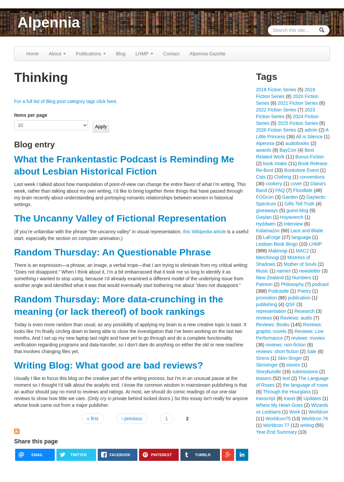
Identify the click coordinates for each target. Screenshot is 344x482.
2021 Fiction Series (298, 103)
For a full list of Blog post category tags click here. (66, 101)
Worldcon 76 (315, 418)
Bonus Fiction (309, 156)
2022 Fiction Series (276, 109)
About (57, 53)
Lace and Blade (307, 230)
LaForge (272, 237)
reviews (264, 318)
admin (311, 130)
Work (294, 412)
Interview (293, 224)
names (283, 271)
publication (299, 297)
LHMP (144, 53)
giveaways (267, 210)
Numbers (301, 277)
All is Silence (309, 136)
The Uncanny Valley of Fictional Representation (120, 218)
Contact (171, 53)
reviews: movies (308, 338)
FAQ (280, 190)
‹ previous (132, 418)
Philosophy (292, 284)
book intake (275, 163)
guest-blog (297, 210)
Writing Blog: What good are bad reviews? (108, 365)
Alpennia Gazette (207, 53)
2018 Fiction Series (276, 89)
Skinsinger (267, 365)
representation (271, 311)
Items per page (30, 115)
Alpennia (48, 22)
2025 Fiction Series (298, 123)
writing (307, 425)
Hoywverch (291, 217)
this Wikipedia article (204, 231)
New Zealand (270, 277)
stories (293, 365)
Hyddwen (265, 224)
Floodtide (303, 190)
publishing (266, 304)
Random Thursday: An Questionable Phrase (112, 252)
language (301, 237)
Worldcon (318, 412)
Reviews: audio (296, 318)
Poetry (304, 291)
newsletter (309, 271)
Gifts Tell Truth (299, 203)
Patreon (264, 284)
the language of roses (305, 385)
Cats (261, 177)
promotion (266, 297)
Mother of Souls (300, 264)
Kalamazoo (268, 230)
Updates (312, 398)
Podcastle (278, 291)
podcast (320, 284)
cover (296, 183)
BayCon (288, 150)
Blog (120, 53)
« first (92, 418)
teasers (263, 378)
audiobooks (297, 143)
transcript (265, 398)
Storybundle (268, 371)
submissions (305, 371)
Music (262, 271)
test (286, 378)
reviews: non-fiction (286, 344)
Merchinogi (267, 257)
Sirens (262, 358)
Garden (290, 197)
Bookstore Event (301, 170)
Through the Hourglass (287, 391)
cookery (274, 183)
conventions (312, 177)
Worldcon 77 (276, 425)
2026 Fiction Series (276, 130)
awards (263, 150)
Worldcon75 (278, 418)
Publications (91, 53)
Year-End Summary (276, 432)
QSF (290, 304)
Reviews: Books (273, 324)
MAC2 (302, 250)
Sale (311, 351)
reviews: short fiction (277, 351)
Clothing (282, 177)
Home (32, 53)
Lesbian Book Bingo (277, 244)
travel (289, 398)
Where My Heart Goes (279, 405)
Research (304, 311)
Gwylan (264, 217)
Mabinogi (278, 250)
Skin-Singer (290, 358)
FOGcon (265, 197)
